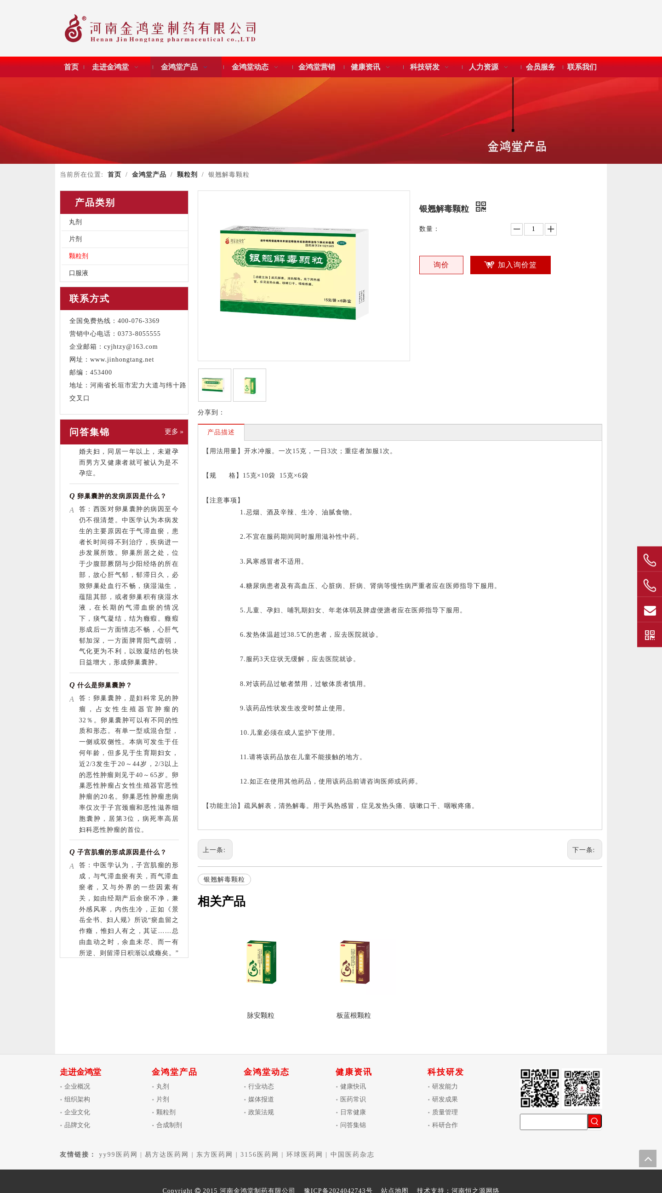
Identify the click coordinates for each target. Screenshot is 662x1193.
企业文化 (77, 1112)
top (647, 1158)
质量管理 (445, 1112)
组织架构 (77, 1099)
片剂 (75, 239)
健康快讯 (353, 1086)
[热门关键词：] (595, 1121)
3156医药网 (259, 1154)
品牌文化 (77, 1125)
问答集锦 (353, 1125)
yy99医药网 (118, 1154)
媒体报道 (261, 1099)
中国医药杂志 (353, 1154)
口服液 (78, 273)
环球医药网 (304, 1154)
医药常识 (353, 1099)
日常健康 (353, 1112)
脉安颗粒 (260, 1015)
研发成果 (445, 1099)
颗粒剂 (78, 256)
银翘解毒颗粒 (224, 879)
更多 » (174, 431)
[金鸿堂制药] (560, 1088)
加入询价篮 (517, 265)
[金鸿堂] (160, 29)
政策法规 (261, 1112)
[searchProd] (554, 1122)
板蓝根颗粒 (354, 1015)
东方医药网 (214, 1154)
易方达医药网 (167, 1154)
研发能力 (445, 1086)
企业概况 (77, 1086)
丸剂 (75, 222)
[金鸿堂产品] (331, 120)
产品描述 (221, 432)
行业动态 (261, 1086)
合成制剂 (169, 1125)
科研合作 (445, 1125)
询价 (441, 265)
